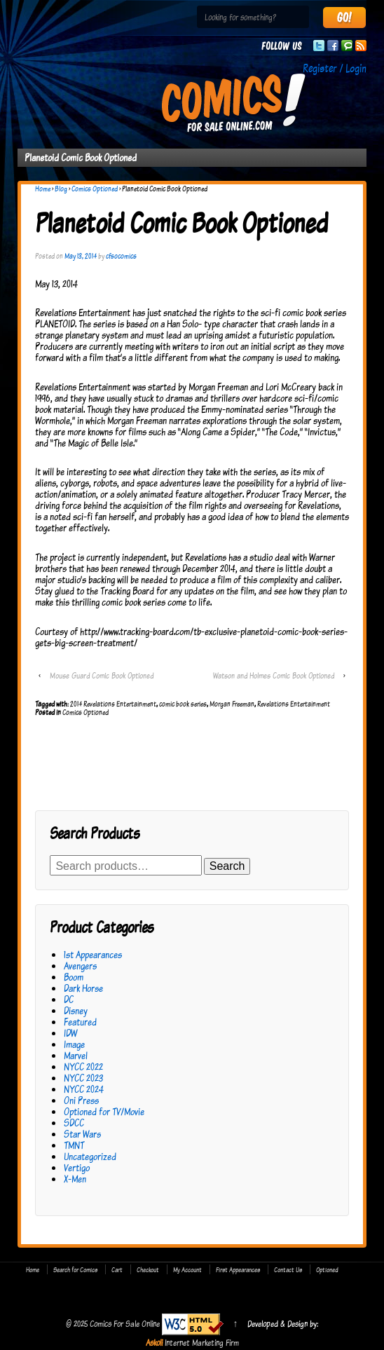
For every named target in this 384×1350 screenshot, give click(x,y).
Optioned (327, 1269)
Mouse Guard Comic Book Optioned (101, 675)
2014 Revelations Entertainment (113, 703)
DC (69, 999)
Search (227, 866)
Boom (73, 976)
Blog (61, 188)
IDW (70, 1032)
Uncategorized (90, 1156)
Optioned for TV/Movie (104, 1111)
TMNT (74, 1145)
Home (42, 188)
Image (74, 1044)
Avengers (80, 965)
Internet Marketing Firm (202, 1342)
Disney (76, 1010)
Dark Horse (83, 988)
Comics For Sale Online (125, 1323)
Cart (117, 1269)
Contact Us (288, 1269)
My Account (187, 1269)
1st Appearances (93, 954)
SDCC (74, 1122)
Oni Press (81, 1100)
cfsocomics (121, 255)
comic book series (183, 703)
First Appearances (238, 1269)
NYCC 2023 (83, 1077)
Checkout (148, 1269)
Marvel (76, 1055)
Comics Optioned (94, 188)
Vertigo (77, 1167)
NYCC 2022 (83, 1066)
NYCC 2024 (84, 1089)
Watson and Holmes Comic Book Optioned (273, 675)
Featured (80, 1021)
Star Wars (82, 1133)
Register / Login (334, 68)
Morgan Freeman (232, 703)
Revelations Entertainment (293, 703)
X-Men (75, 1178)
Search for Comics (75, 1269)
